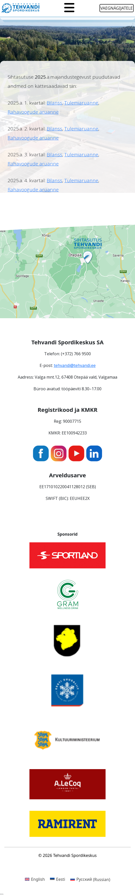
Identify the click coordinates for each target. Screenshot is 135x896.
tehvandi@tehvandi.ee (75, 365)
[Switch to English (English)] (34, 879)
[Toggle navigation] (69, 8)
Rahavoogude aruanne (33, 112)
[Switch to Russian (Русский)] (90, 879)
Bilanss (54, 102)
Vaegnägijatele (116, 8)
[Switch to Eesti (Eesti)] (57, 879)
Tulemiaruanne (81, 102)
